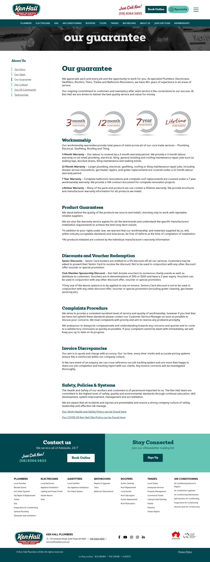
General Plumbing (21, 511)
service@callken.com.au (58, 541)
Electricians (49, 478)
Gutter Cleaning (127, 483)
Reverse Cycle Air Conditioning (187, 506)
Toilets (16, 499)
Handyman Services (155, 487)
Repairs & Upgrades (102, 483)
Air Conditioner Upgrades (184, 490)
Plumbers (21, 478)
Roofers (127, 478)
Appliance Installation (49, 487)
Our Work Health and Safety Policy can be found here (94, 411)
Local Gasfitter (73, 483)
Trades (152, 478)
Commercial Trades (155, 495)
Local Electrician (47, 483)
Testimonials (21, 94)
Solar (43, 499)
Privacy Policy (185, 551)
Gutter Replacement (129, 499)
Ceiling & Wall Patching (157, 499)
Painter (150, 503)
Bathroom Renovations (103, 491)
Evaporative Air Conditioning (26, 507)
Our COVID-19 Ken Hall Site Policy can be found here (94, 417)
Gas (15, 503)
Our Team (19, 74)
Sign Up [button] (153, 457)
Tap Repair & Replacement (24, 495)
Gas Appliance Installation (78, 487)
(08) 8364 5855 (33, 461)
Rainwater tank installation (25, 515)
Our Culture (21, 84)
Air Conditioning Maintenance (186, 494)
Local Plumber (20, 483)
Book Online (81, 458)
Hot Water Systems (22, 491)
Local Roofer (126, 491)
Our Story (19, 69)
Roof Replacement (128, 487)
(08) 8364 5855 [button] (130, 13)
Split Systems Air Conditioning (186, 498)
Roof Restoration (128, 503)
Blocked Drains (20, 487)
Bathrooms (102, 478)
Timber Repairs (153, 511)
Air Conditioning (186, 478)
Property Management (156, 491)
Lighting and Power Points (52, 491)
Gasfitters (74, 478)
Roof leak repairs (128, 495)
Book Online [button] (156, 9)
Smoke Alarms (46, 495)
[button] (178, 9)
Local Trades (152, 483)
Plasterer (151, 507)
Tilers (96, 487)
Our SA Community (25, 89)
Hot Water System (75, 491)
